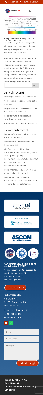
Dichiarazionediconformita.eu (19, 386)
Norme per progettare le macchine (20, 96)
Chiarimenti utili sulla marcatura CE (20, 123)
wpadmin (10, 43)
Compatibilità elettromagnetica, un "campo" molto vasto (19, 39)
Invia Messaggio (27, 363)
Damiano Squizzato (13, 134)
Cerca (35, 85)
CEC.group (10, 390)
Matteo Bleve (10, 141)
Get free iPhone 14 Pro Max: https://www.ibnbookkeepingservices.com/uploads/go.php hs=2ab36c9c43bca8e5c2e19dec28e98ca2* (21, 156)
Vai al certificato (15, 287)
